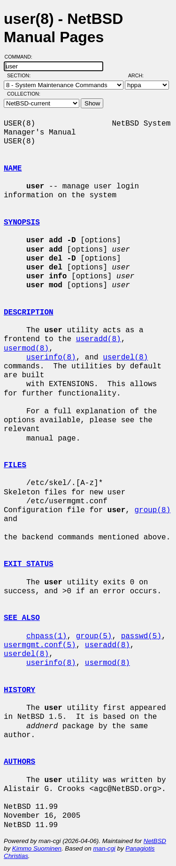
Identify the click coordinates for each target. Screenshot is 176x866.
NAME (13, 169)
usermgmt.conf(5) (40, 645)
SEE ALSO (22, 618)
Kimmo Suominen (36, 848)
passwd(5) (141, 636)
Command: (21, 57)
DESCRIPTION (29, 312)
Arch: (140, 75)
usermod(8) (26, 348)
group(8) (152, 510)
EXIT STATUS (29, 564)
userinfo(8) (51, 357)
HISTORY (19, 690)
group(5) (94, 636)
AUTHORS (19, 762)
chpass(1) (46, 636)
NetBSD (155, 840)
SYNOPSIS (22, 222)
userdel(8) (125, 357)
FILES (15, 465)
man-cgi (104, 848)
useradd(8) (98, 339)
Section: (21, 75)
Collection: (23, 94)
